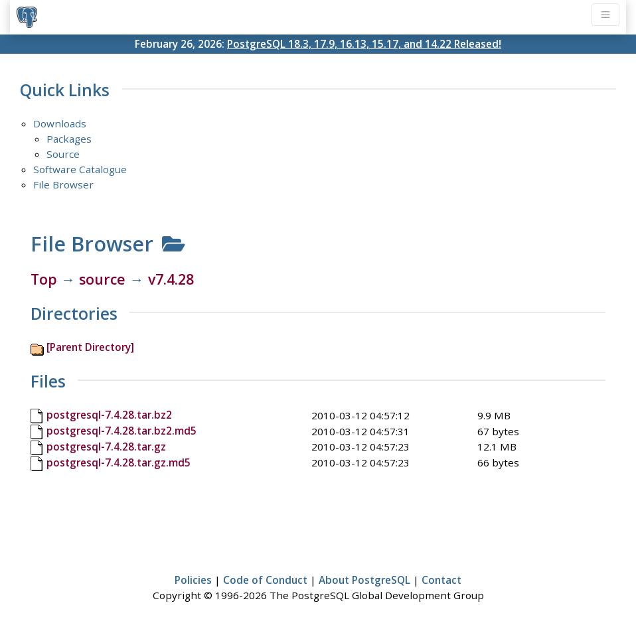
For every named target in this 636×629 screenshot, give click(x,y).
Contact (441, 580)
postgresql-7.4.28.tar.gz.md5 (118, 462)
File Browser (63, 184)
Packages (69, 138)
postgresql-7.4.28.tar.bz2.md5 (121, 430)
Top (44, 279)
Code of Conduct (265, 580)
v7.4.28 (171, 279)
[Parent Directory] (90, 347)
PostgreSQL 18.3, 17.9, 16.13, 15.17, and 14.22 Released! (364, 43)
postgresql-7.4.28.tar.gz (106, 446)
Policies (193, 580)
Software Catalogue (80, 169)
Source (63, 154)
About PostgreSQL (364, 580)
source (102, 279)
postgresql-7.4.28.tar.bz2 (109, 414)
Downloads (59, 123)
